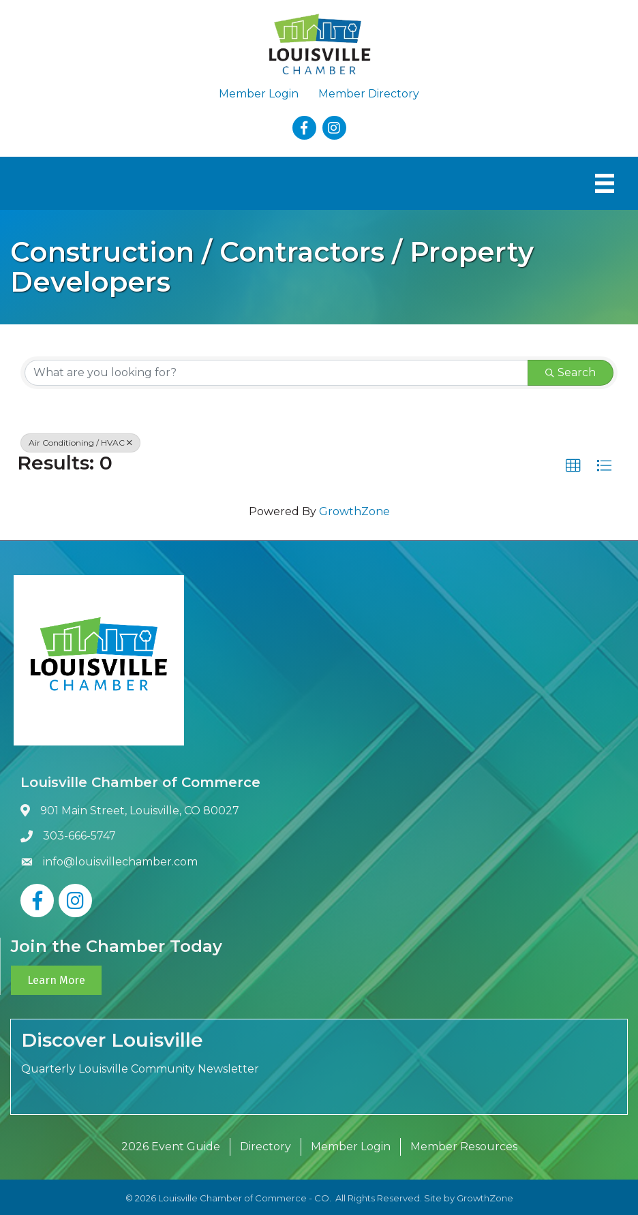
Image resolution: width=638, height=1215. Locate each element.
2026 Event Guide (170, 1146)
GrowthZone (354, 511)
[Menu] (604, 183)
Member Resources (463, 1146)
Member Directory (368, 93)
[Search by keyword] (276, 373)
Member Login (259, 93)
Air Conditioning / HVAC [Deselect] (80, 442)
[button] (573, 466)
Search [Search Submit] (570, 372)
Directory (265, 1146)
